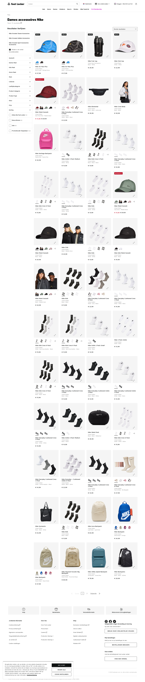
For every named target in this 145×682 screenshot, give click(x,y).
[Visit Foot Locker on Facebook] (110, 621)
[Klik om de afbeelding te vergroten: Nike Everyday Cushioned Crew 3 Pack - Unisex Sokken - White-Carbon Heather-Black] (56, 475)
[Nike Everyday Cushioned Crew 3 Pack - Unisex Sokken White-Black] (68, 387)
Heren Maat (20, 72)
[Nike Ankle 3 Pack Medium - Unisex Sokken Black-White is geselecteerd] (63, 433)
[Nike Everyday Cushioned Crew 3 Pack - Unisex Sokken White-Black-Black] (68, 202)
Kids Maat (20, 67)
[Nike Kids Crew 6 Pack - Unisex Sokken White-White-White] (103, 155)
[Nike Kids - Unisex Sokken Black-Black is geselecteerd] (63, 294)
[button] (21, 23)
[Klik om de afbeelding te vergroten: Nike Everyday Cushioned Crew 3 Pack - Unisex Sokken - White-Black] (109, 475)
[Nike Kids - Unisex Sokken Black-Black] (94, 202)
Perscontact (44, 628)
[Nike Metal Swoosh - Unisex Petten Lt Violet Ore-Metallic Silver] (129, 202)
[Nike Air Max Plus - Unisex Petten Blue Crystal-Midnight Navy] (68, 62)
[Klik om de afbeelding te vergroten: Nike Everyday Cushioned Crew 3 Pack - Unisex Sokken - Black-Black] (82, 381)
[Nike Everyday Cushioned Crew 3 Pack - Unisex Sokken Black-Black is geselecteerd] (63, 387)
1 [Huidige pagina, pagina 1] (82, 593)
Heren (49, 9)
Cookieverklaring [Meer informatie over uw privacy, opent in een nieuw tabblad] (32, 675)
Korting (20, 110)
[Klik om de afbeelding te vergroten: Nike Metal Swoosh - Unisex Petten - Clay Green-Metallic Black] (135, 196)
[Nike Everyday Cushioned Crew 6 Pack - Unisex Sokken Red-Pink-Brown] (68, 108)
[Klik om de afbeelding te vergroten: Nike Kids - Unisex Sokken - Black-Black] (82, 288)
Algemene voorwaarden (16, 632)
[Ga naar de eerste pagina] (72, 593)
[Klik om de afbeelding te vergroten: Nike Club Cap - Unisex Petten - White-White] (135, 56)
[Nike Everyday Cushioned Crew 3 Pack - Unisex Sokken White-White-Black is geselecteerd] (116, 294)
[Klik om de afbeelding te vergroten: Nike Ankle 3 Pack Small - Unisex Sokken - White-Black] (109, 335)
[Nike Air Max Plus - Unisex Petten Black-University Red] (41, 62)
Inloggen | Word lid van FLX (123, 4)
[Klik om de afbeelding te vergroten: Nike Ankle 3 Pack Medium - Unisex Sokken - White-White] (82, 149)
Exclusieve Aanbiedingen (81, 625)
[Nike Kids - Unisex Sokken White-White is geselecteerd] (89, 202)
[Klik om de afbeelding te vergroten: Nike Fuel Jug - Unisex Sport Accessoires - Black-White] (109, 56)
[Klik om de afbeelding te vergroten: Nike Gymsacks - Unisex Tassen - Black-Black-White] (56, 522)
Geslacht (20, 58)
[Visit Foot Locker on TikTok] (114, 621)
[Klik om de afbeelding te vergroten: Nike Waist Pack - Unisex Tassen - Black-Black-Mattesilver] (109, 428)
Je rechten (13, 639)
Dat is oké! (61, 665)
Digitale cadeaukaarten (80, 636)
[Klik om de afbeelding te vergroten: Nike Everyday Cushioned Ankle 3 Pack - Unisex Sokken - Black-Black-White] (109, 381)
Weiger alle (62, 669)
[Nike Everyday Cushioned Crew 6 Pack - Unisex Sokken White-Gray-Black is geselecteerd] (89, 294)
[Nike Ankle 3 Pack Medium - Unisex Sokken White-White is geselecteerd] (63, 155)
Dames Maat (20, 63)
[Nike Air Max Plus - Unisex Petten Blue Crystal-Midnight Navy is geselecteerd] (37, 62)
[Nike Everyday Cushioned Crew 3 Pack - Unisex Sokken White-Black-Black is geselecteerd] (116, 155)
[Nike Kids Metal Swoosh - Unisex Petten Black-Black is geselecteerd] (116, 249)
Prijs (20, 105)
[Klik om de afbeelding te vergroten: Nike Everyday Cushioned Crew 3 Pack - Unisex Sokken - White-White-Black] (135, 288)
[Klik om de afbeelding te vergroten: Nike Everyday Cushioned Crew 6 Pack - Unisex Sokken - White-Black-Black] (82, 102)
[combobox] (53, 4)
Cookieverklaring (14, 625)
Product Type (20, 96)
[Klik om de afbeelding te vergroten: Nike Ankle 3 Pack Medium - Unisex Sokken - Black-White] (82, 428)
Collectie (20, 81)
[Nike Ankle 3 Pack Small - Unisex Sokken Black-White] (94, 341)
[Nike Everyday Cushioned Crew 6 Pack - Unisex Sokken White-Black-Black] (94, 294)
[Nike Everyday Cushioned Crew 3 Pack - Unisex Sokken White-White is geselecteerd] (63, 202)
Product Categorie (20, 91)
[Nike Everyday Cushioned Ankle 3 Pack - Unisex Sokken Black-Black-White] (120, 387)
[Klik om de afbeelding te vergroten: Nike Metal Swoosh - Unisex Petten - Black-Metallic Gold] (56, 288)
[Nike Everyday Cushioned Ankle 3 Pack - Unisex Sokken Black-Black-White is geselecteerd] (89, 387)
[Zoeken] (53, 4)
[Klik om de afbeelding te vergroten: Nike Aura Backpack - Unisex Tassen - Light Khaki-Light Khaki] (109, 522)
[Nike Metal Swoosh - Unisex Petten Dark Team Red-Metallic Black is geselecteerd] (37, 108)
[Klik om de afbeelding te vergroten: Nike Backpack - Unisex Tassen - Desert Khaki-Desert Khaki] (56, 567)
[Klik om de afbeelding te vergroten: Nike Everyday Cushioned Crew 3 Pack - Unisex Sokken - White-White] (82, 196)
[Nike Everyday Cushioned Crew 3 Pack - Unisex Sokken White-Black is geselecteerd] (89, 480)
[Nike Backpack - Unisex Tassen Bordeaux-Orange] (125, 527)
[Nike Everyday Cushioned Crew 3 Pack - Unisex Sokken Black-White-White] (72, 387)
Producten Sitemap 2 (47, 639)
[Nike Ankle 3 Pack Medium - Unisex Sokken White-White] (68, 433)
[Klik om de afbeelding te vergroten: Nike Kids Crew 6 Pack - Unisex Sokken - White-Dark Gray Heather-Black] (56, 335)
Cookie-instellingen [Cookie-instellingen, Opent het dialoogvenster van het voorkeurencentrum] (61, 674)
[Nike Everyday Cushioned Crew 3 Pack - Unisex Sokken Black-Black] (46, 433)
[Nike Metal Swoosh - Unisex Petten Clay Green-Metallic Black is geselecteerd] (116, 202)
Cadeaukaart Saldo (79, 639)
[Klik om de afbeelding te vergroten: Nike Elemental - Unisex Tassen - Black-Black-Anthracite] (109, 102)
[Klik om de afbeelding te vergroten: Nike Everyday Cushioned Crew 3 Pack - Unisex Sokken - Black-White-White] (56, 428)
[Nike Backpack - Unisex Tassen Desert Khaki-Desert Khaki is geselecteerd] (37, 573)
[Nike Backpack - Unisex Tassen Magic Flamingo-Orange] (129, 527)
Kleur (20, 100)
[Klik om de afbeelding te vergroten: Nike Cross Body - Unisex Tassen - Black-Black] (135, 102)
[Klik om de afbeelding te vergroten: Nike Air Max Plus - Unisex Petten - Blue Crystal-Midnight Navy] (56, 56)
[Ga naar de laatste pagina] (99, 593)
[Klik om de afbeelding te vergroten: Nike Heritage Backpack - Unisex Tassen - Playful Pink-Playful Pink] (56, 149)
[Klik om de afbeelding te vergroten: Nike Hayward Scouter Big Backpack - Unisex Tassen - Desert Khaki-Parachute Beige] (82, 567)
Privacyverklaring (15, 628)
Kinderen (62, 9)
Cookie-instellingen (14, 643)
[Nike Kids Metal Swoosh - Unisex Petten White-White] (120, 249)
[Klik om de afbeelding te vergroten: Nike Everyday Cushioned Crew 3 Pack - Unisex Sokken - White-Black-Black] (135, 149)
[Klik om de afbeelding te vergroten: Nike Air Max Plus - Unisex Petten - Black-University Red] (82, 56)
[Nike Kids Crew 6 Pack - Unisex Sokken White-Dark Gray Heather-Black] (98, 155)
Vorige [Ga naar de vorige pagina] (77, 593)
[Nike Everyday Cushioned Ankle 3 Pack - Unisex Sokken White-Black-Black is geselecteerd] (116, 387)
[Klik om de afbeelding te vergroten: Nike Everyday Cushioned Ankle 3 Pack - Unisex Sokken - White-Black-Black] (135, 381)
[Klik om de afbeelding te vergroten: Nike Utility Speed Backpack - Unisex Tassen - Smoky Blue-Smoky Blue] (109, 567)
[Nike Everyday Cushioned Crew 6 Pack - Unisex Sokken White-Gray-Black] (77, 108)
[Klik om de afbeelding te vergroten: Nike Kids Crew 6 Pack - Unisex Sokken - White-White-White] (56, 196)
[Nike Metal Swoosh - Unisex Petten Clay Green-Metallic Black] (46, 108)
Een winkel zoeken (13, 51)
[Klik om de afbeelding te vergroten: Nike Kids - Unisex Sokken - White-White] (109, 196)
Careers (44, 632)
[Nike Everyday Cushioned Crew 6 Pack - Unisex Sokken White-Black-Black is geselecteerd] (63, 108)
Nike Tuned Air (84, 9)
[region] (38, 670)
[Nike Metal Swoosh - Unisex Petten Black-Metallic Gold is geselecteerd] (37, 294)
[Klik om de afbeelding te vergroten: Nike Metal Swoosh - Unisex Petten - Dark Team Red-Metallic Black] (56, 102)
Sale (43, 9)
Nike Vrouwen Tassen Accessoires (19, 33)
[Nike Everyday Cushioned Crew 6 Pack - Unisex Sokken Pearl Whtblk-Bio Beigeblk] (72, 108)
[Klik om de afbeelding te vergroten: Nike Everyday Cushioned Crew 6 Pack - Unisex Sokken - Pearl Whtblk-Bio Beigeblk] (135, 475)
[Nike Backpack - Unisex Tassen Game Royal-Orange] (41, 573)
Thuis (8, 15)
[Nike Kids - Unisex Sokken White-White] (98, 202)
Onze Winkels (77, 632)
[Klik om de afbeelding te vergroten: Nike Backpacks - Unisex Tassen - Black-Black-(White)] (135, 567)
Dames (55, 9)
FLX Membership (96, 9)
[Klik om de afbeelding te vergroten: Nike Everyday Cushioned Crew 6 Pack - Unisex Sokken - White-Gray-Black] (109, 288)
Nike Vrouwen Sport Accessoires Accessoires (19, 43)
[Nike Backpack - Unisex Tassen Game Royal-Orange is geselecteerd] (116, 527)
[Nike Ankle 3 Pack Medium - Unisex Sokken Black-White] (68, 155)
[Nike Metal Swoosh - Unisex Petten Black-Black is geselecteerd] (37, 249)
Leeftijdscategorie (20, 86)
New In (69, 9)
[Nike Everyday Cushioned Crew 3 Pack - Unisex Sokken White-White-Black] (120, 155)
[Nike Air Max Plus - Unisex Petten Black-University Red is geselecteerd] (63, 62)
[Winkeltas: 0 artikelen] (136, 4)
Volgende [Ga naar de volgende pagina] (93, 593)
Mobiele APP (77, 643)
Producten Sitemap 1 (47, 636)
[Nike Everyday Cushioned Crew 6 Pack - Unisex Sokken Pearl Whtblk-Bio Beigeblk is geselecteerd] (116, 480)
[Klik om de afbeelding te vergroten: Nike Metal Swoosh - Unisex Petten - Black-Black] (56, 243)
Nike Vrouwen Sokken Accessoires (19, 38)
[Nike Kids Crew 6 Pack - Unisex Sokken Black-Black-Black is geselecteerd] (89, 155)
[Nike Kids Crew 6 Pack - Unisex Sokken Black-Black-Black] (94, 155)
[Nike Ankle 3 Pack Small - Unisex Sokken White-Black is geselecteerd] (89, 341)
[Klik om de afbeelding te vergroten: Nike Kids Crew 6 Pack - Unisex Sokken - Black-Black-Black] (109, 149)
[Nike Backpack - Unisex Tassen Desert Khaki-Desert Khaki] (120, 527)
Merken (76, 9)
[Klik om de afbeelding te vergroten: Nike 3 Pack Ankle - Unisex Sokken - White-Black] (135, 335)
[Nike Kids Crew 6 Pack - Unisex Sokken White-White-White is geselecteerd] (37, 202)
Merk (20, 77)
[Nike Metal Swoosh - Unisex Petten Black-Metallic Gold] (41, 108)
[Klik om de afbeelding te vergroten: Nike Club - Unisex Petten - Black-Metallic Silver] (82, 243)
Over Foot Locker (46, 625)
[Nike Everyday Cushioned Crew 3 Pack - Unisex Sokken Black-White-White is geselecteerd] (37, 433)
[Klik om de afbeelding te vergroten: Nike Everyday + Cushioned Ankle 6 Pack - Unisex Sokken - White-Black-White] (82, 475)
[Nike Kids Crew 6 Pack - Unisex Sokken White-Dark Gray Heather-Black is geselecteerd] (37, 341)
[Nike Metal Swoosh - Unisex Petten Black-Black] (50, 108)
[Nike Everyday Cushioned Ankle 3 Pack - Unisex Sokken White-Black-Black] (94, 387)
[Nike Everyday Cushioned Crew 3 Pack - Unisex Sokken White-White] (125, 155)
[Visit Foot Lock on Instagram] (106, 621)
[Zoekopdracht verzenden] (77, 4)
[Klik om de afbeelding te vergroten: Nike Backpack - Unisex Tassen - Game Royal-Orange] (135, 522)
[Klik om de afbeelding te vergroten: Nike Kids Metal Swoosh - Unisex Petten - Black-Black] (135, 243)
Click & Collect (77, 628)
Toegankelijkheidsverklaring (17, 636)
